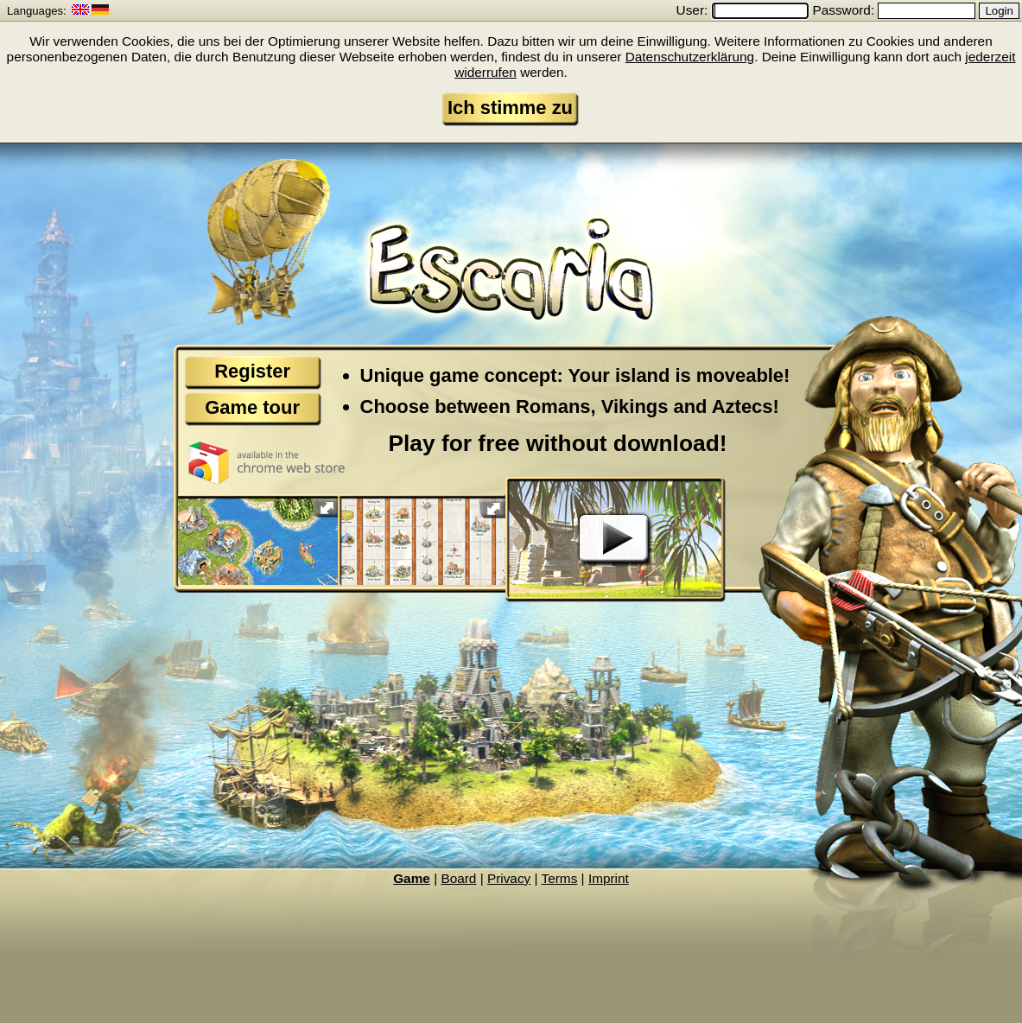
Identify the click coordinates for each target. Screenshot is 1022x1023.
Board (458, 878)
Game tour (252, 407)
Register (252, 371)
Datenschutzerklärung (689, 56)
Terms (560, 878)
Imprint (608, 878)
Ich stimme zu (510, 107)
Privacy (508, 878)
